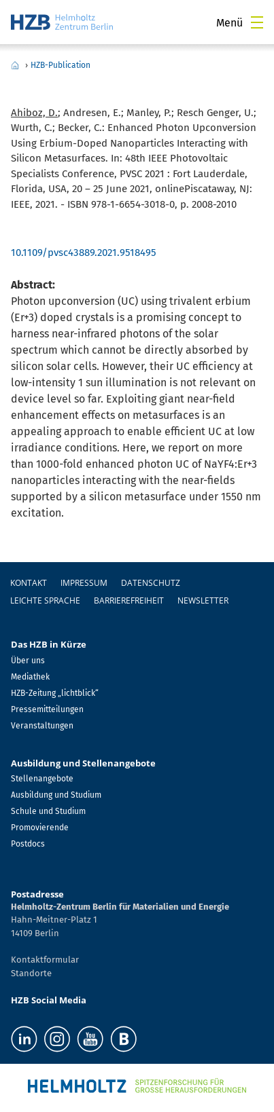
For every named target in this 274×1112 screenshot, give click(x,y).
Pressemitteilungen (47, 709)
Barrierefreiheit (129, 600)
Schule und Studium (48, 811)
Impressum (84, 583)
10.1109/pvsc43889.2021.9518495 (83, 252)
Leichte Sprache (45, 600)
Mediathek (30, 677)
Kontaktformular (45, 960)
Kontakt (28, 583)
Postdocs (28, 844)
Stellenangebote (42, 778)
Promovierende (40, 827)
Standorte (31, 973)
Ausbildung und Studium (56, 795)
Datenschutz (150, 583)
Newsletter (202, 600)
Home (15, 65)
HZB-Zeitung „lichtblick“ (55, 693)
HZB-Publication (60, 65)
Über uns (28, 660)
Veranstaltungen (42, 725)
